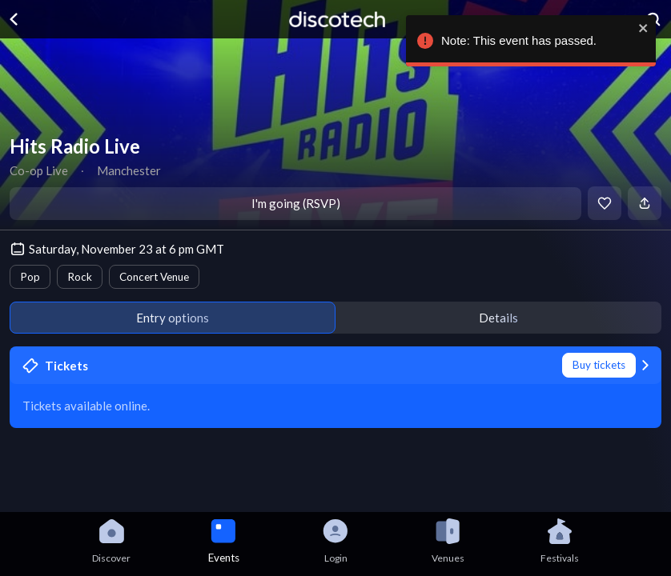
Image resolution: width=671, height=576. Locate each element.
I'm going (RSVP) (295, 203)
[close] (643, 28)
